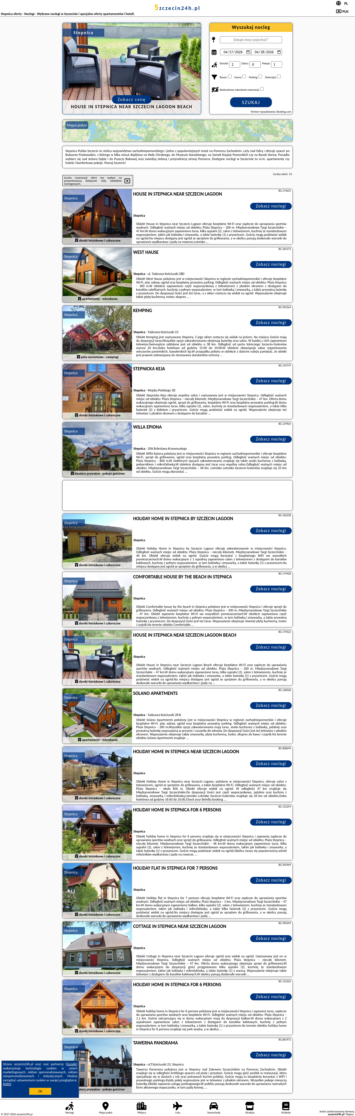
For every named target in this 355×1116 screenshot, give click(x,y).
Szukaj (251, 102)
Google (72, 1064)
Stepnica (70, 198)
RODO (7, 1084)
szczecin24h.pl (177, 8)
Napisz (350, 1114)
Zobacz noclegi (271, 206)
